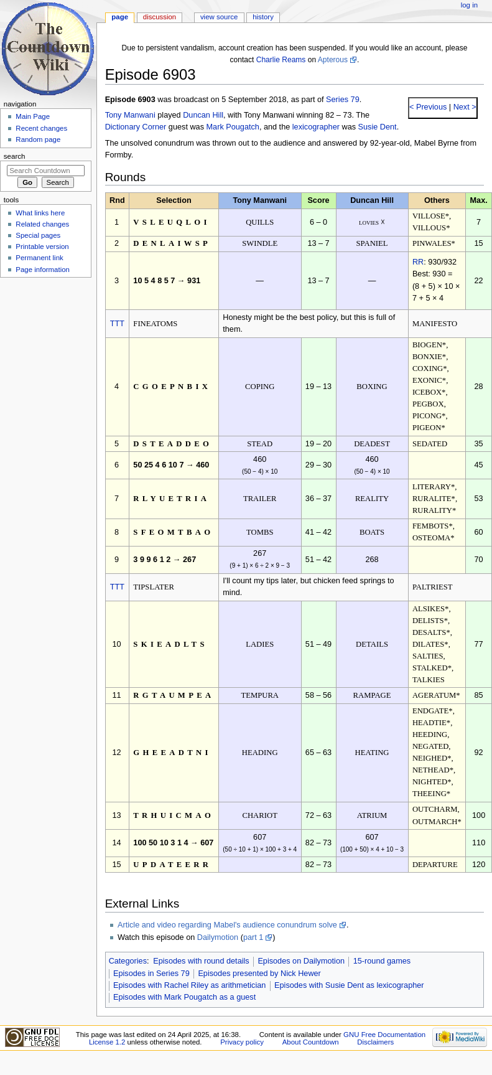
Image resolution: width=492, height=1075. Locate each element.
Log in (469, 5)
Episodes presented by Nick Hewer (259, 973)
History (263, 17)
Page (119, 17)
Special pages (38, 235)
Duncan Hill (203, 115)
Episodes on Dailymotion (301, 961)
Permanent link (39, 257)
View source (219, 17)
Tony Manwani (130, 115)
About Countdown (310, 1042)
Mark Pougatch (233, 127)
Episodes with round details (201, 961)
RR (418, 262)
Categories (128, 961)
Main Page (33, 116)
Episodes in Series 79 (151, 973)
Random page (38, 139)
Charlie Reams (281, 59)
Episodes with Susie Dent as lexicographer (349, 985)
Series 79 (343, 99)
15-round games (382, 961)
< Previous (428, 107)
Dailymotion (217, 937)
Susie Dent (377, 127)
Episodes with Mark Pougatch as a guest (184, 997)
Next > (463, 107)
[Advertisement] (45, 375)
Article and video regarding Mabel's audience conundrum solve (227, 925)
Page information (43, 269)
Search (15, 156)
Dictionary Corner (136, 127)
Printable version (42, 246)
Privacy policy (242, 1042)
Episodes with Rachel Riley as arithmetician (189, 985)
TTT (117, 323)
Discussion (159, 17)
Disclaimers (375, 1042)
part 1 (253, 937)
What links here (40, 213)
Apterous (333, 59)
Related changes (42, 224)
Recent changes (41, 128)
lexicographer (316, 127)
